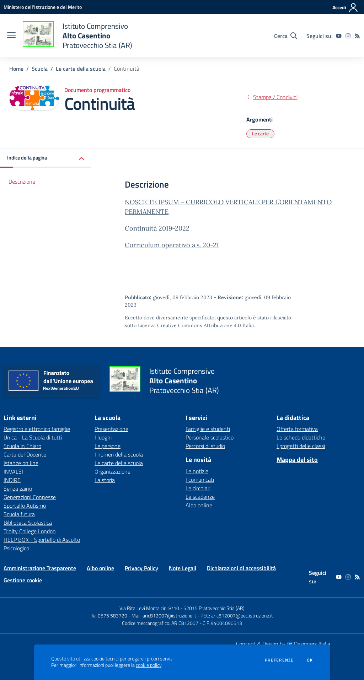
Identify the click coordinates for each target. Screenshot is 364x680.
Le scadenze (200, 496)
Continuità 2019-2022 (157, 228)
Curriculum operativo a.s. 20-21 (172, 245)
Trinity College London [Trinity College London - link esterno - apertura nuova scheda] (30, 531)
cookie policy (148, 665)
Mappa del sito (297, 459)
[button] (45, 158)
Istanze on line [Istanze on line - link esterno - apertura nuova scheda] (21, 463)
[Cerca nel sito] (285, 36)
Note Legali (182, 568)
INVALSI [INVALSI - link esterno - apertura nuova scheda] (13, 471)
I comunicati (200, 479)
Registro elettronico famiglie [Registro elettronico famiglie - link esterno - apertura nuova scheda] (37, 429)
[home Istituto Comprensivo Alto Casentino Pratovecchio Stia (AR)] (77, 35)
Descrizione (22, 181)
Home (16, 68)
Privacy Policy (141, 568)
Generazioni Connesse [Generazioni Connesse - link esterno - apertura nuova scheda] (30, 497)
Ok (310, 660)
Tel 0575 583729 (109, 615)
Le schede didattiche (301, 437)
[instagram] (348, 36)
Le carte (260, 133)
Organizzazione (112, 471)
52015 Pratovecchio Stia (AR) (214, 608)
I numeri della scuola (119, 454)
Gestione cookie (23, 580)
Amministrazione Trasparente (40, 568)
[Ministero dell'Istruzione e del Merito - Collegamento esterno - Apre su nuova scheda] (43, 7)
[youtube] (339, 36)
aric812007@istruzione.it (169, 615)
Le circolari (198, 488)
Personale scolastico (210, 437)
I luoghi (103, 437)
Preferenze (279, 660)
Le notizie (197, 471)
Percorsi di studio (205, 446)
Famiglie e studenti (208, 429)
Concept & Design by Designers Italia (283, 643)
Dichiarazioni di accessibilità (241, 568)
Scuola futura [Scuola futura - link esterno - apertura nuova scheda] (19, 514)
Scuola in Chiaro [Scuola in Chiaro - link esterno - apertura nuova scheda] (22, 446)
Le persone (108, 446)
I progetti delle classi (301, 446)
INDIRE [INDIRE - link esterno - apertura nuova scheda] (12, 480)
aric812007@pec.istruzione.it (242, 615)
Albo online (199, 505)
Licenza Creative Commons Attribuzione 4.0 (189, 325)
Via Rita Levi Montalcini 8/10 (149, 608)
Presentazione (111, 429)
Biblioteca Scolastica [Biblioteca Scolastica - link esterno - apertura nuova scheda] (28, 522)
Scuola (40, 68)
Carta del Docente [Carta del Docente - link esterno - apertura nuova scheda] (25, 454)
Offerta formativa (297, 429)
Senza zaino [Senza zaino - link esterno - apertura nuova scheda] (18, 488)
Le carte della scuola (81, 68)
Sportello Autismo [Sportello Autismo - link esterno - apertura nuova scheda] (25, 505)
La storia (105, 480)
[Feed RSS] (357, 36)
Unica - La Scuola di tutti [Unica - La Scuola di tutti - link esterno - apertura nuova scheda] (33, 437)
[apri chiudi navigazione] (11, 36)
